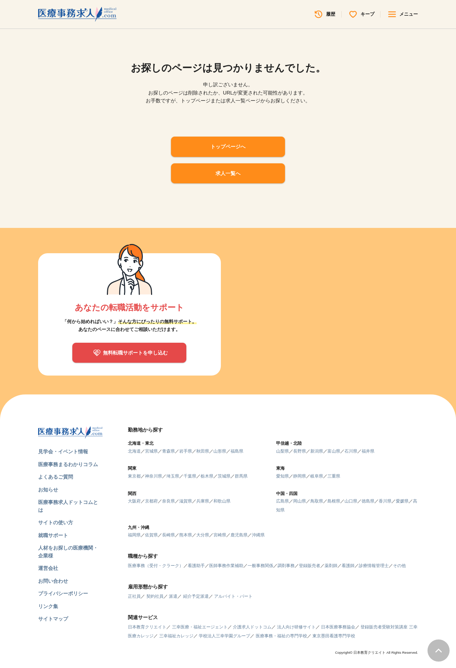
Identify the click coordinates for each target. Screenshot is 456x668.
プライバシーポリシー (63, 593)
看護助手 (196, 565)
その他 (399, 565)
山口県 (350, 501)
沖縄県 (258, 534)
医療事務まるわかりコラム (68, 464)
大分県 (202, 534)
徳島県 (368, 501)
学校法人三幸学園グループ (224, 635)
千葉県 (189, 476)
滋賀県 (185, 501)
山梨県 (282, 451)
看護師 (348, 565)
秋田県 (202, 451)
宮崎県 (219, 534)
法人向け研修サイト (296, 626)
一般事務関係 (260, 565)
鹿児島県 (239, 534)
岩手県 (185, 451)
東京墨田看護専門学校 (333, 635)
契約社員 (155, 596)
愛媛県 (402, 501)
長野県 (299, 451)
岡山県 (299, 501)
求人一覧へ (228, 173)
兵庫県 (202, 501)
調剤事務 (286, 565)
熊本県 (185, 534)
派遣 (173, 596)
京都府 (151, 501)
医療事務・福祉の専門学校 (281, 635)
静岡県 (299, 476)
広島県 (282, 501)
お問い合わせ (53, 581)
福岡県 (134, 534)
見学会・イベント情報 (63, 451)
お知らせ (48, 490)
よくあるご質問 (55, 477)
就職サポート (53, 535)
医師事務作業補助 (226, 565)
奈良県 (168, 501)
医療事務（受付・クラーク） (155, 565)
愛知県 (282, 476)
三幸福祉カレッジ (176, 635)
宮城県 (151, 451)
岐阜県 (316, 476)
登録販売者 (309, 565)
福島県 (236, 451)
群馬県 (241, 476)
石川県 (350, 451)
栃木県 (207, 476)
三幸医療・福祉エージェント (200, 626)
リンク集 (48, 606)
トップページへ (228, 146)
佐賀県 (151, 534)
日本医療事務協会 (338, 626)
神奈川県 (153, 476)
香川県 (385, 501)
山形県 (219, 451)
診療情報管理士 (374, 565)
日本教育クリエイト (147, 626)
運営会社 (48, 568)
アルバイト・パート (233, 596)
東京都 (134, 476)
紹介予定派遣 (196, 596)
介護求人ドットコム (252, 626)
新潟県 (316, 451)
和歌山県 (221, 501)
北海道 (134, 451)
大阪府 (134, 501)
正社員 (134, 596)
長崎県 (168, 534)
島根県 (333, 501)
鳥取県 (316, 501)
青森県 (168, 451)
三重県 (333, 476)
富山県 (333, 451)
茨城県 (224, 476)
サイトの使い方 (55, 522)
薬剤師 (331, 565)
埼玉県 (172, 476)
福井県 (368, 451)
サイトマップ (53, 619)
